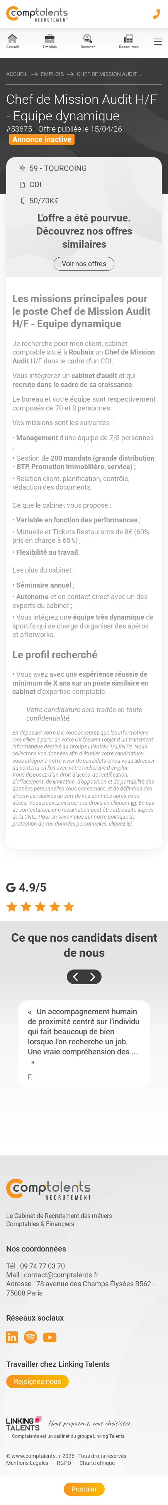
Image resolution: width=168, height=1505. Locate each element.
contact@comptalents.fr (61, 1275)
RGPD (64, 1463)
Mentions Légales (27, 1463)
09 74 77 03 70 (42, 1266)
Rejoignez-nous (37, 1381)
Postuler (84, 1489)
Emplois (52, 74)
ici (133, 803)
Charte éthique (97, 1463)
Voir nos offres (84, 264)
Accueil (17, 74)
